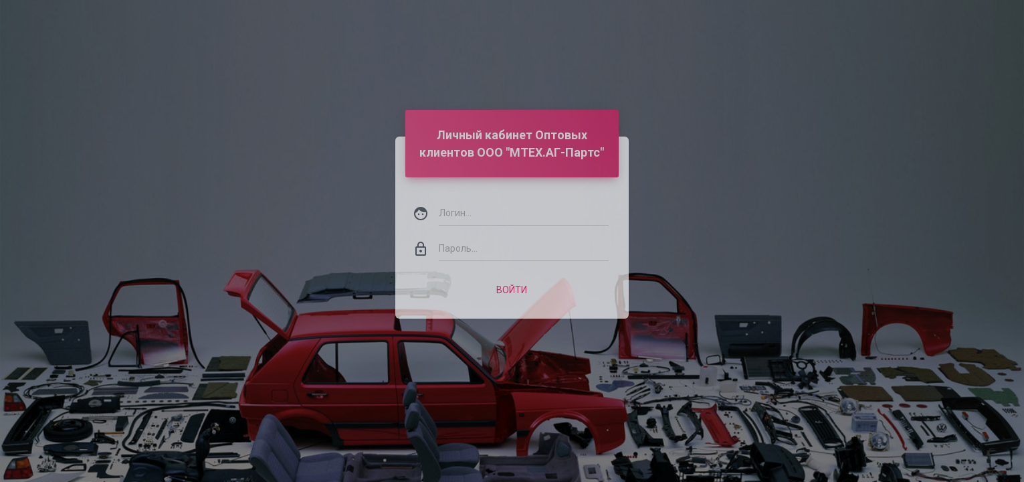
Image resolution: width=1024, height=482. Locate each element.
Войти (511, 271)
